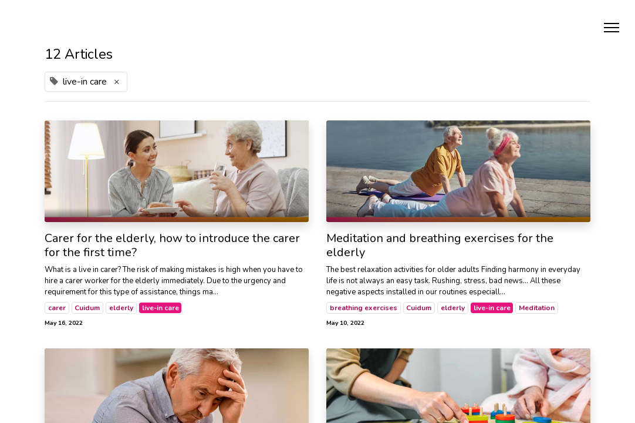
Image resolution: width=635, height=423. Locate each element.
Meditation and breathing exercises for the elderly (439, 245)
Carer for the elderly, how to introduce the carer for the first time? (172, 245)
